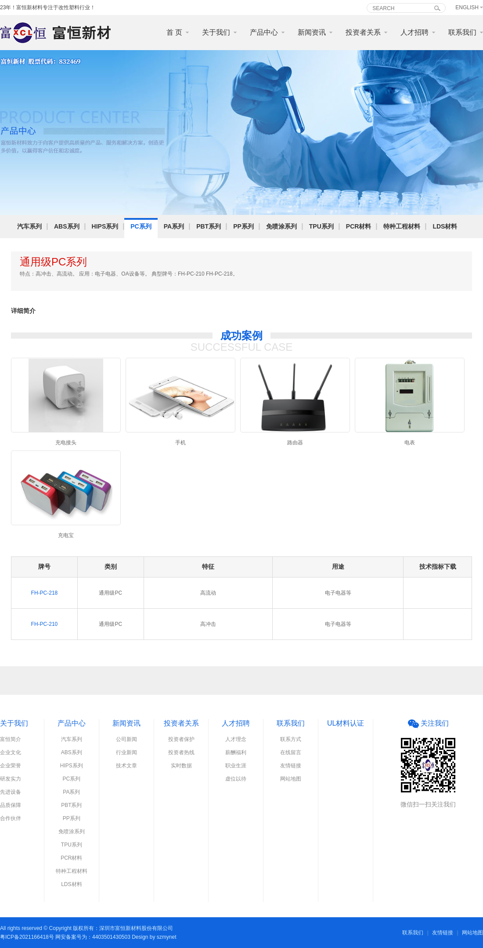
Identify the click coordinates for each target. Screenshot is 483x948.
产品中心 (264, 32)
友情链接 (290, 766)
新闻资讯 (312, 32)
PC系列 (140, 226)
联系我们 (462, 32)
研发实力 (10, 779)
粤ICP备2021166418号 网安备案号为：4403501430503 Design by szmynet (88, 937)
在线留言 (290, 752)
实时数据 (181, 766)
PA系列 (174, 226)
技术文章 (126, 766)
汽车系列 (29, 226)
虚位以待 (235, 779)
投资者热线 (181, 752)
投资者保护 (181, 739)
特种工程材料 (401, 226)
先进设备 (10, 792)
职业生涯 (235, 766)
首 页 (174, 32)
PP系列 (243, 226)
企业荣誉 (10, 766)
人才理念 (235, 739)
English (467, 7)
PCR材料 (358, 226)
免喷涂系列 (281, 226)
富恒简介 (10, 739)
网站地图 (290, 779)
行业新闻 (126, 752)
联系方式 (290, 739)
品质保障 (10, 805)
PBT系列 (208, 226)
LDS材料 (445, 226)
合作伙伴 (10, 818)
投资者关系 (363, 32)
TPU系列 (321, 226)
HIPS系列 (105, 226)
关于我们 (216, 32)
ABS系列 (66, 226)
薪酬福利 (235, 752)
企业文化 (10, 752)
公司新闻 (126, 739)
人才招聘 (414, 32)
